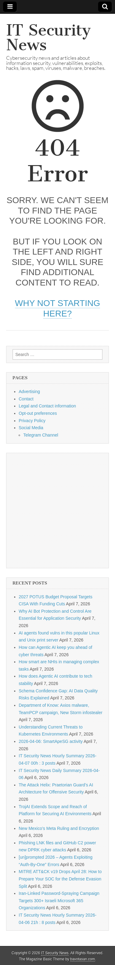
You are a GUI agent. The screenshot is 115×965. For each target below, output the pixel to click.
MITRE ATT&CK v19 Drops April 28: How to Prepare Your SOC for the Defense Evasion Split (60, 878)
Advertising (29, 391)
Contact (26, 398)
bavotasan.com (82, 959)
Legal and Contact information (47, 405)
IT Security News (48, 37)
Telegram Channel (40, 435)
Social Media (31, 427)
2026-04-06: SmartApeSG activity (51, 741)
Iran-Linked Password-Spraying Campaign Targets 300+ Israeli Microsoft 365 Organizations (59, 900)
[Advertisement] (57, 510)
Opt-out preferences (38, 413)
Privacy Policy (32, 420)
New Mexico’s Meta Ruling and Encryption (59, 828)
